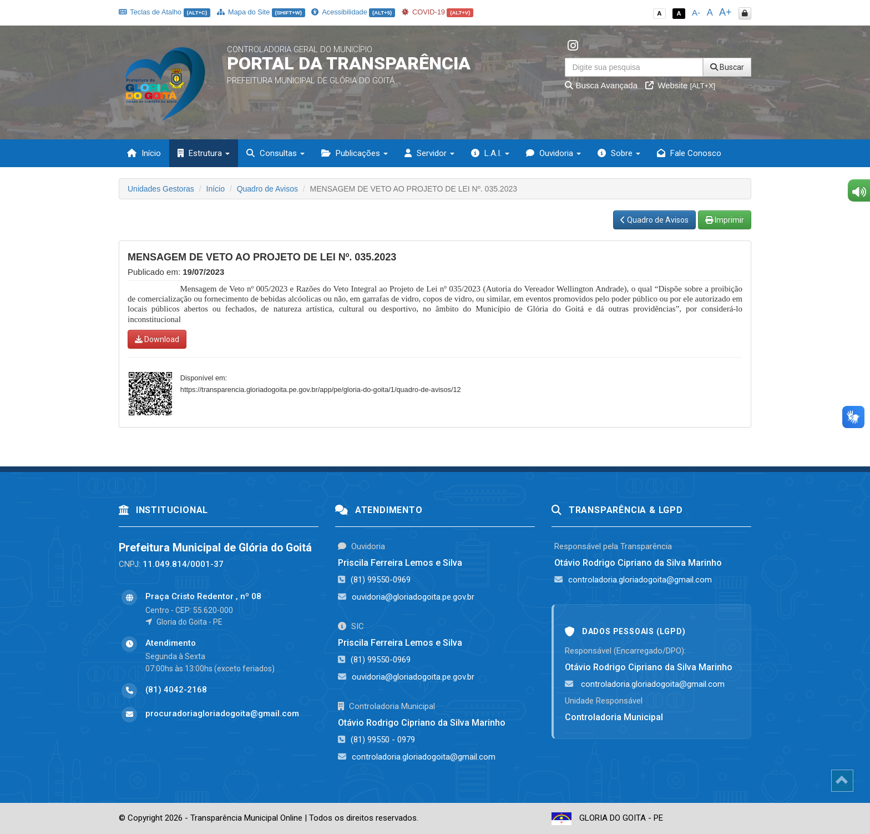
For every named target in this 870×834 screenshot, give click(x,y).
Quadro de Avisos (267, 188)
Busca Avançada (601, 85)
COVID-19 (438, 12)
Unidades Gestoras (161, 188)
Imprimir (724, 219)
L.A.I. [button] (490, 153)
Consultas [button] (275, 153)
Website (680, 85)
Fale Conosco (689, 153)
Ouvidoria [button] (553, 153)
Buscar (727, 67)
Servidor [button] (429, 153)
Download (157, 339)
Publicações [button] (354, 153)
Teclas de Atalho (164, 12)
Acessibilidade (352, 12)
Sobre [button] (619, 153)
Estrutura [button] (204, 153)
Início (144, 153)
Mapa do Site (261, 12)
